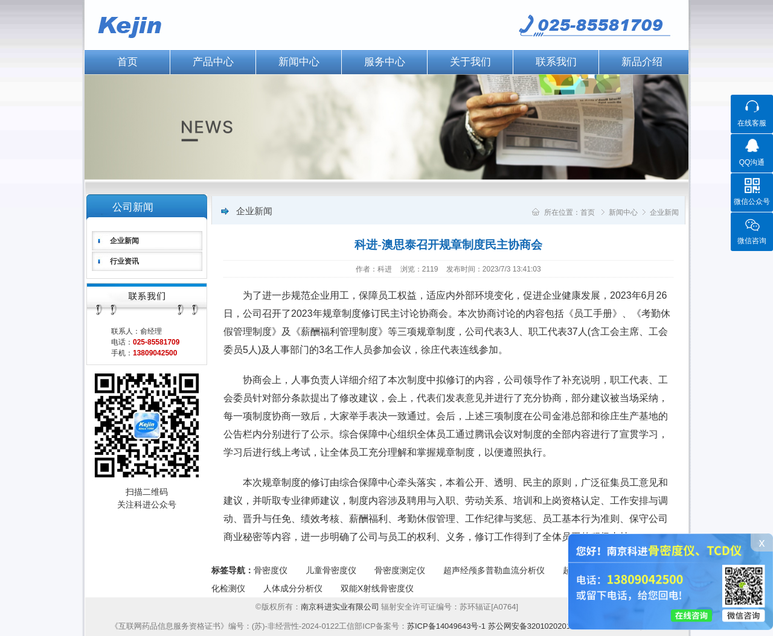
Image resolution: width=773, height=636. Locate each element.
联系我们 (556, 62)
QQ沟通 (752, 162)
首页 (127, 62)
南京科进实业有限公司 (341, 606)
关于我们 (470, 62)
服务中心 (384, 62)
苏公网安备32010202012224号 (542, 626)
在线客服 (751, 123)
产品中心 (213, 62)
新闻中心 (298, 62)
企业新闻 (124, 241)
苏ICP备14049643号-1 (446, 626)
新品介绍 (641, 62)
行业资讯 (124, 261)
